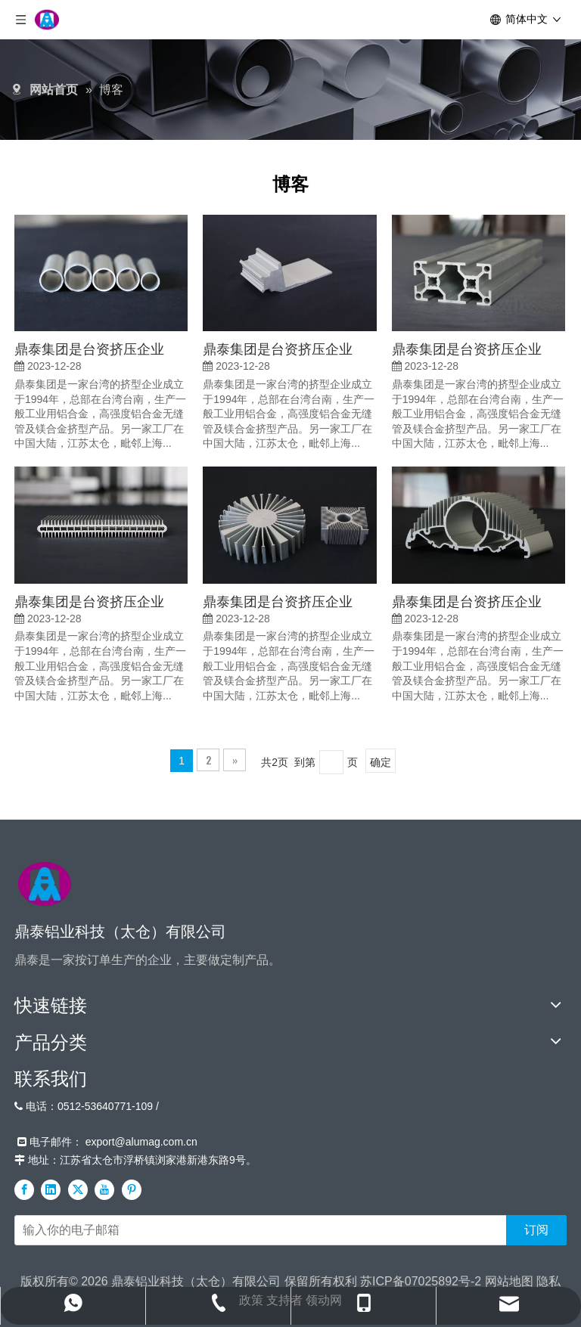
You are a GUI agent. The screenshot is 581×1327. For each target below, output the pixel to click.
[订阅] (536, 1230)
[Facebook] (24, 1190)
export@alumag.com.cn (141, 1142)
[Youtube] (104, 1190)
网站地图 (509, 1281)
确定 (380, 761)
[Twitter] (78, 1190)
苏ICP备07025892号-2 (420, 1281)
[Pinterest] (131, 1190)
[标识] (44, 883)
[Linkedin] (51, 1190)
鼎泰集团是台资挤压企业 (89, 348)
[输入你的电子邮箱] (257, 1230)
